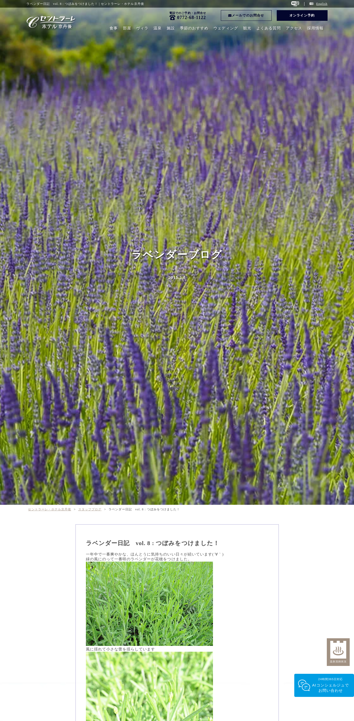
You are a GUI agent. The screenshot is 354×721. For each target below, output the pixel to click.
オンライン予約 (301, 15)
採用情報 (315, 28)
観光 (247, 28)
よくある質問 (268, 28)
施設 (171, 28)
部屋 (127, 28)
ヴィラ (142, 28)
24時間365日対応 (330, 685)
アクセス (294, 28)
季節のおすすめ (194, 28)
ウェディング (225, 28)
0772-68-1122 (191, 17)
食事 (114, 28)
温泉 (157, 28)
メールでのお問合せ (246, 15)
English (321, 4)
